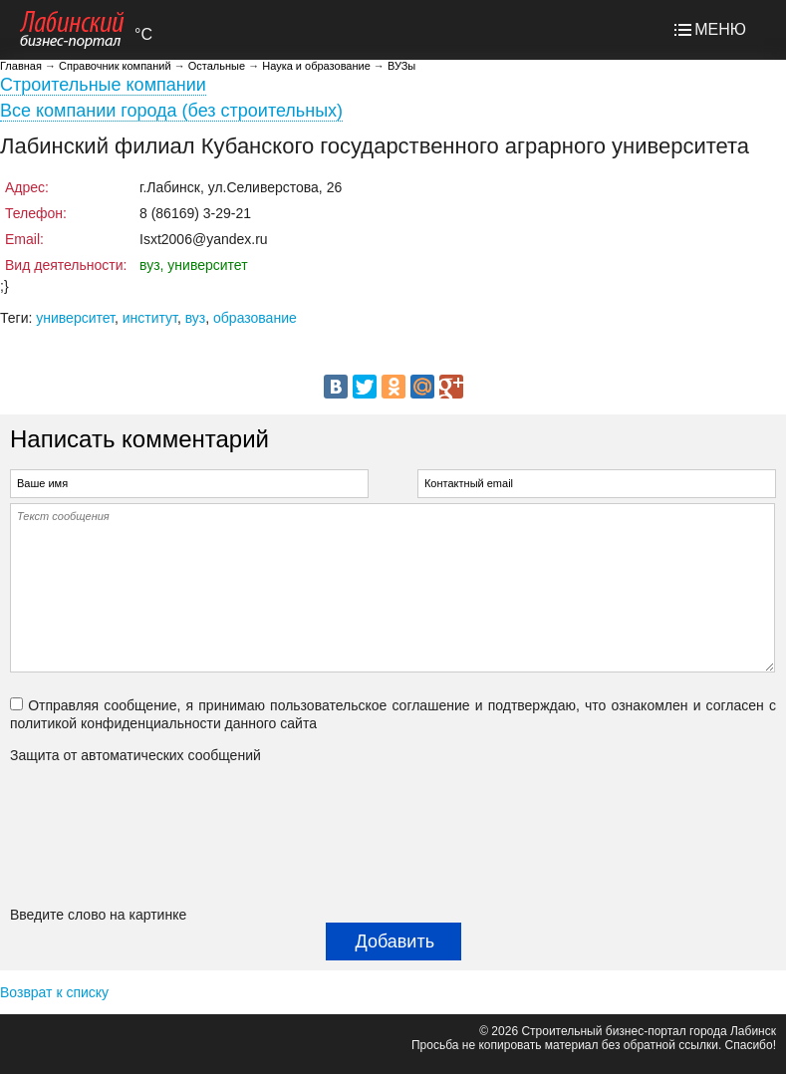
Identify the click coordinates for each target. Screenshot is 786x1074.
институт (150, 318)
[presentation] (91, 835)
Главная (21, 66)
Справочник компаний (115, 66)
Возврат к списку (54, 992)
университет (75, 318)
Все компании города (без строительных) (171, 111)
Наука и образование (316, 66)
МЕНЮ (720, 29)
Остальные (216, 66)
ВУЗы (401, 66)
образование (255, 318)
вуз (195, 318)
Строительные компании (103, 85)
